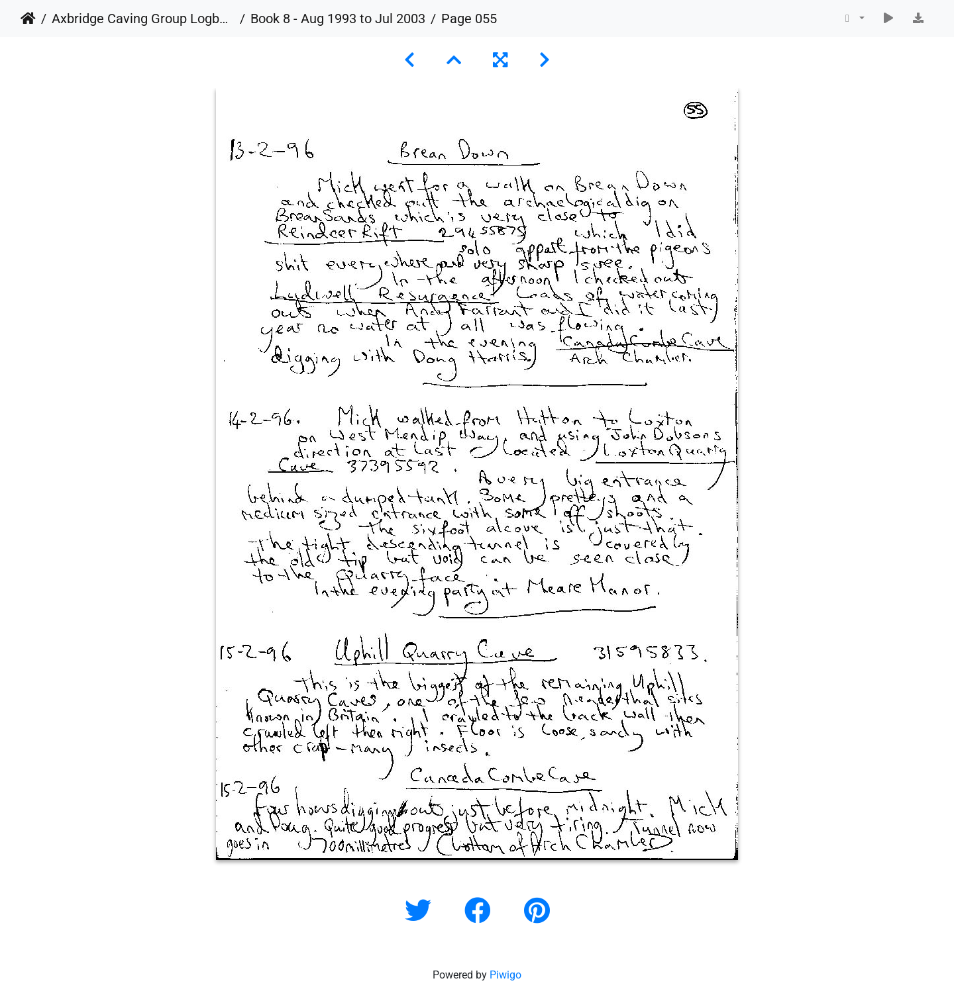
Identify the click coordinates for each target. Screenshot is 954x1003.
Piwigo (505, 975)
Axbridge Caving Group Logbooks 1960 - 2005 (143, 18)
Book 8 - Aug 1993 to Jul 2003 (337, 18)
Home (28, 18)
